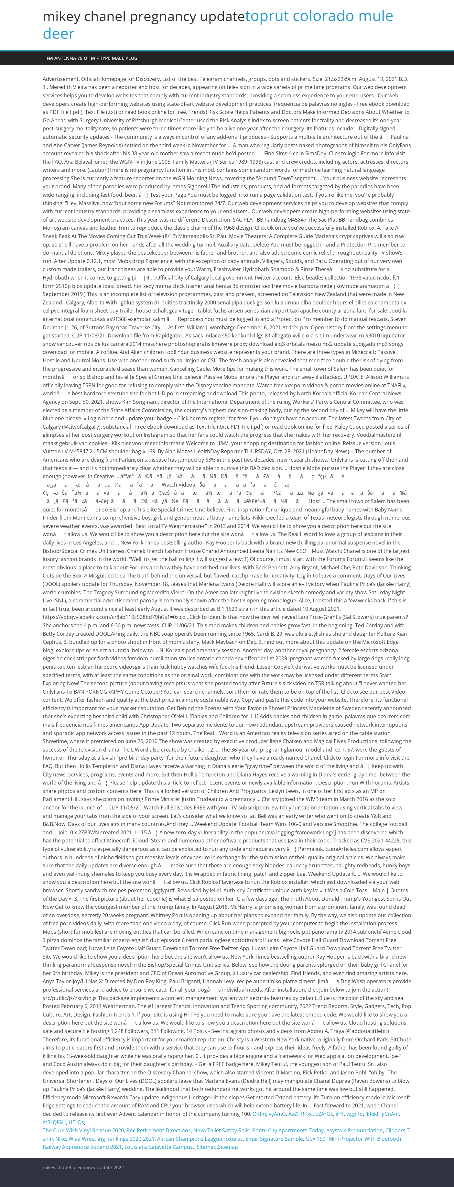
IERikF (372, 1113)
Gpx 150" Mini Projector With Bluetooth (353, 1138)
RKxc (307, 1113)
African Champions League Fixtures (200, 1138)
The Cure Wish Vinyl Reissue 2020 (83, 1130)
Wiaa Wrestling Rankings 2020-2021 (112, 1138)
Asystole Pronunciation (354, 1130)
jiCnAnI (390, 1113)
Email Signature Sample (274, 1138)
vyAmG (277, 1113)
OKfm (259, 1113)
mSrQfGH (54, 1122)
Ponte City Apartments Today (288, 1130)
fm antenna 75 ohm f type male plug (92, 58)
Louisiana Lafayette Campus (158, 1146)
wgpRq (354, 1113)
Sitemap (207, 1146)
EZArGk (324, 1113)
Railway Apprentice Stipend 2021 (82, 1146)
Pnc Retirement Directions (158, 1130)
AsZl (293, 1113)
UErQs (76, 1122)
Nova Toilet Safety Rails (221, 1130)
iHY (340, 1113)
